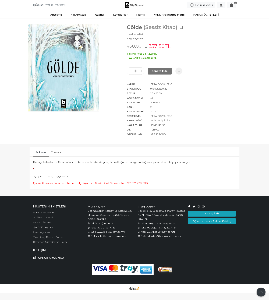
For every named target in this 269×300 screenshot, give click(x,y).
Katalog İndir (212, 220)
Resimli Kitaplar (64, 190)
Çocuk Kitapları (43, 190)
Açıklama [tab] (41, 159)
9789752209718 (137, 190)
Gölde (98, 190)
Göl (106, 190)
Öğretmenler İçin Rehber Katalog (212, 228)
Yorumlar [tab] (56, 159)
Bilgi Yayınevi (84, 190)
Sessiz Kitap (118, 190)
